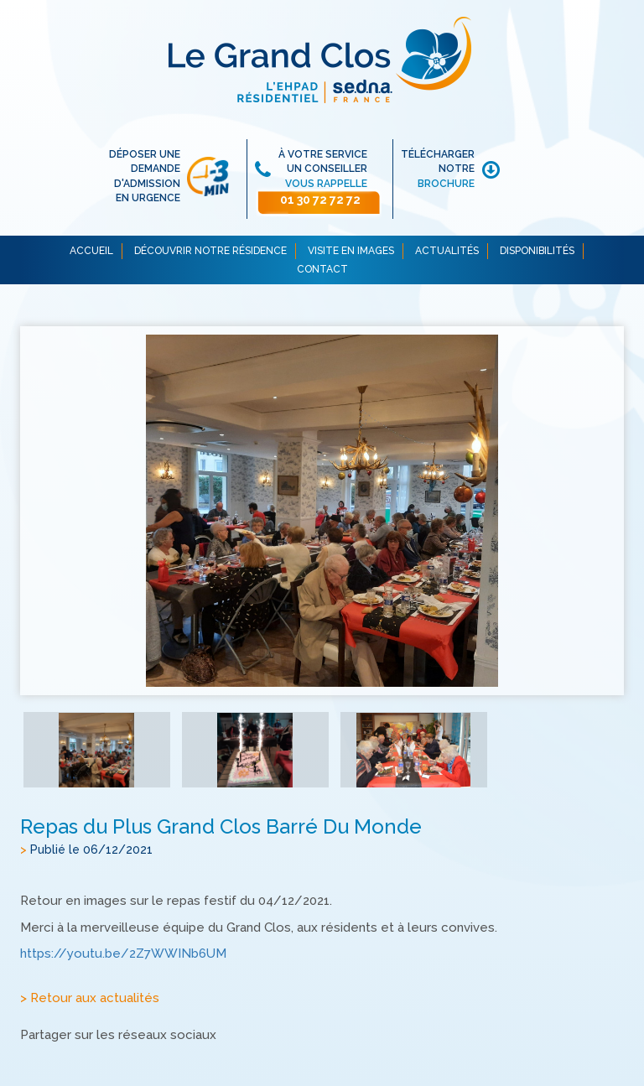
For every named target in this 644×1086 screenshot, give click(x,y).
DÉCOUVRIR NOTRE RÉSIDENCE (210, 251)
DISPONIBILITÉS (537, 251)
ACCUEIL (91, 251)
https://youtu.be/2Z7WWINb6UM (123, 954)
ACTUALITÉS (447, 251)
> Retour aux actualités (89, 998)
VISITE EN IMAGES (351, 251)
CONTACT (322, 269)
